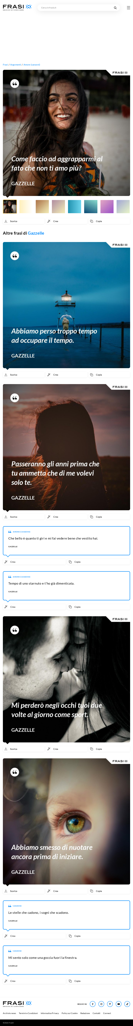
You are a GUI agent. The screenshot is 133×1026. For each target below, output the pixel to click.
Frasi (5, 64)
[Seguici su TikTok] (127, 1004)
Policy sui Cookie (69, 1013)
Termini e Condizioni (28, 1013)
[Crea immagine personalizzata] (66, 221)
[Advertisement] (66, 32)
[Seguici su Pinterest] (110, 1004)
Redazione (85, 1013)
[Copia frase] (109, 221)
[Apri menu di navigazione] (128, 8)
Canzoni (17, 906)
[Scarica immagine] (23, 221)
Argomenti (15, 64)
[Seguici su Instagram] (101, 1004)
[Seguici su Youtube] (118, 1004)
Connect (107, 1013)
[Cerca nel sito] (115, 7)
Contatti (96, 1013)
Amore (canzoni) (31, 64)
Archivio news (9, 1013)
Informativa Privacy (50, 1013)
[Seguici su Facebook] (93, 1004)
